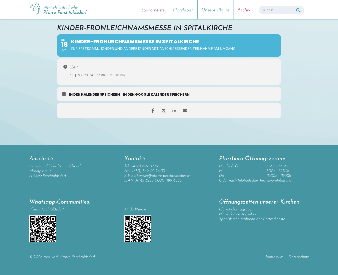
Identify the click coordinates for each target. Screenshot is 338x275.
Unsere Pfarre (215, 10)
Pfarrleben (183, 10)
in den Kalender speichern (94, 94)
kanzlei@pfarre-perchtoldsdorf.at (164, 176)
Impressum (274, 257)
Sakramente (153, 10)
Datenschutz (299, 257)
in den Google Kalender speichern (156, 94)
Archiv (243, 10)
